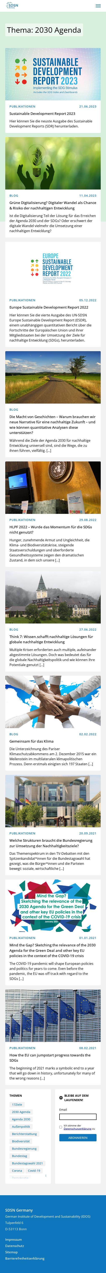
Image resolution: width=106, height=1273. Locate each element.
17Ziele (17, 1105)
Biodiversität (21, 1141)
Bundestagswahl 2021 (27, 1163)
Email (63, 1110)
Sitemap (11, 1252)
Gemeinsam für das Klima (31, 741)
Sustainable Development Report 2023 (42, 113)
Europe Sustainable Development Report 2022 (48, 307)
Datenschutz (14, 1246)
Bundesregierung (24, 1149)
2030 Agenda (21, 1112)
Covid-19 (34, 1171)
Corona (17, 1171)
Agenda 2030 (21, 1119)
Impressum (13, 1239)
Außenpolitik (21, 1127)
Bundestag (19, 1156)
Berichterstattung (24, 1134)
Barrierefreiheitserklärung (24, 1258)
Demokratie (20, 1178)
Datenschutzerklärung (77, 1128)
